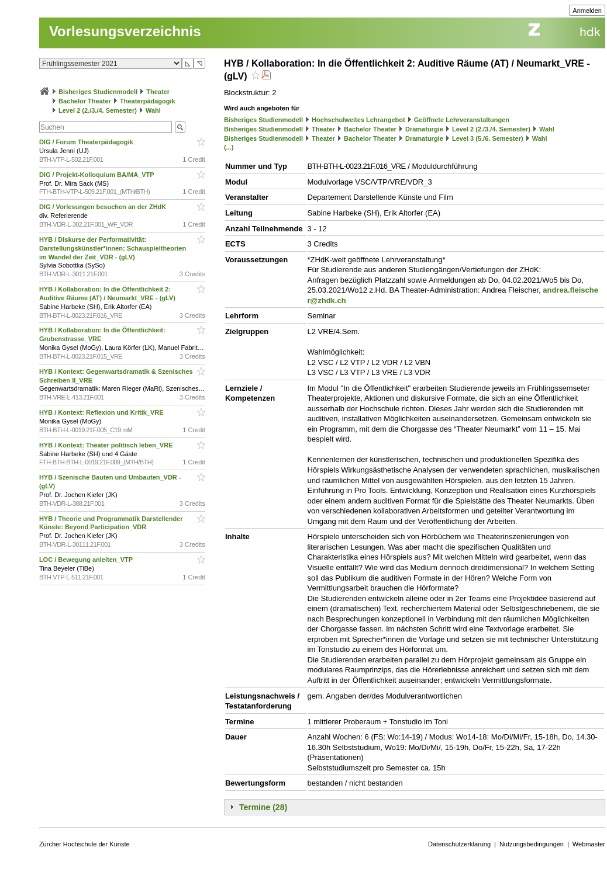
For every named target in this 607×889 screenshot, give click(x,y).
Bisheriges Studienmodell (97, 91)
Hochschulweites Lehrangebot (358, 119)
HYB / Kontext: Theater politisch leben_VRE (107, 445)
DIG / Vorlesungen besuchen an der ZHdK (103, 206)
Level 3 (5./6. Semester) (487, 138)
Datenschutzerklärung (459, 844)
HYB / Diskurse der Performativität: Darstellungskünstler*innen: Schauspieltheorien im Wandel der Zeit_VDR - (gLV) (112, 248)
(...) (229, 147)
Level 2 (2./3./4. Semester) (97, 110)
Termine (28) (263, 807)
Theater (158, 91)
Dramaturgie (424, 129)
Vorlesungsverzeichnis (125, 31)
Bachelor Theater (84, 101)
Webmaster (588, 844)
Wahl (153, 110)
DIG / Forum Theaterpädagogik (87, 141)
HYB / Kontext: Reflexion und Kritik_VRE (102, 412)
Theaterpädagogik (147, 101)
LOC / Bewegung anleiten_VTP (86, 559)
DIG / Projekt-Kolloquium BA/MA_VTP (97, 174)
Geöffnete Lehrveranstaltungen (461, 119)
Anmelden (587, 10)
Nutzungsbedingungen (531, 844)
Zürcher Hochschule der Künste (84, 844)
